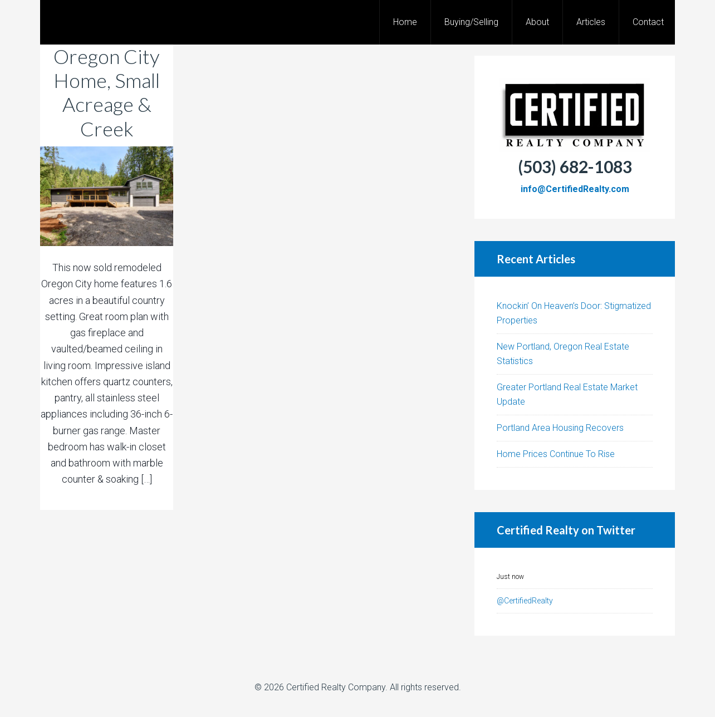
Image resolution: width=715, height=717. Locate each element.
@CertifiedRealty (525, 600)
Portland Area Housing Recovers (560, 428)
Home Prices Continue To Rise (556, 454)
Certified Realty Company (335, 687)
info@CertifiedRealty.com (575, 189)
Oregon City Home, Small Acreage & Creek (106, 92)
